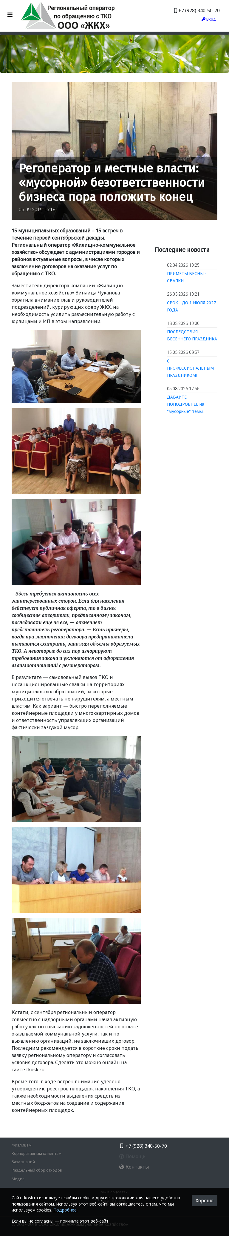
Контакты (134, 1167)
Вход (209, 19)
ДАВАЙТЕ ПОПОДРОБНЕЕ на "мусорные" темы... (186, 404)
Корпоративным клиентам (36, 1153)
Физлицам (22, 1145)
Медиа (18, 1178)
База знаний (23, 1161)
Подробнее (65, 1210)
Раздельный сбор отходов (37, 1170)
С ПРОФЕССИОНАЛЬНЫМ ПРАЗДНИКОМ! (190, 368)
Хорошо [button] (204, 1200)
